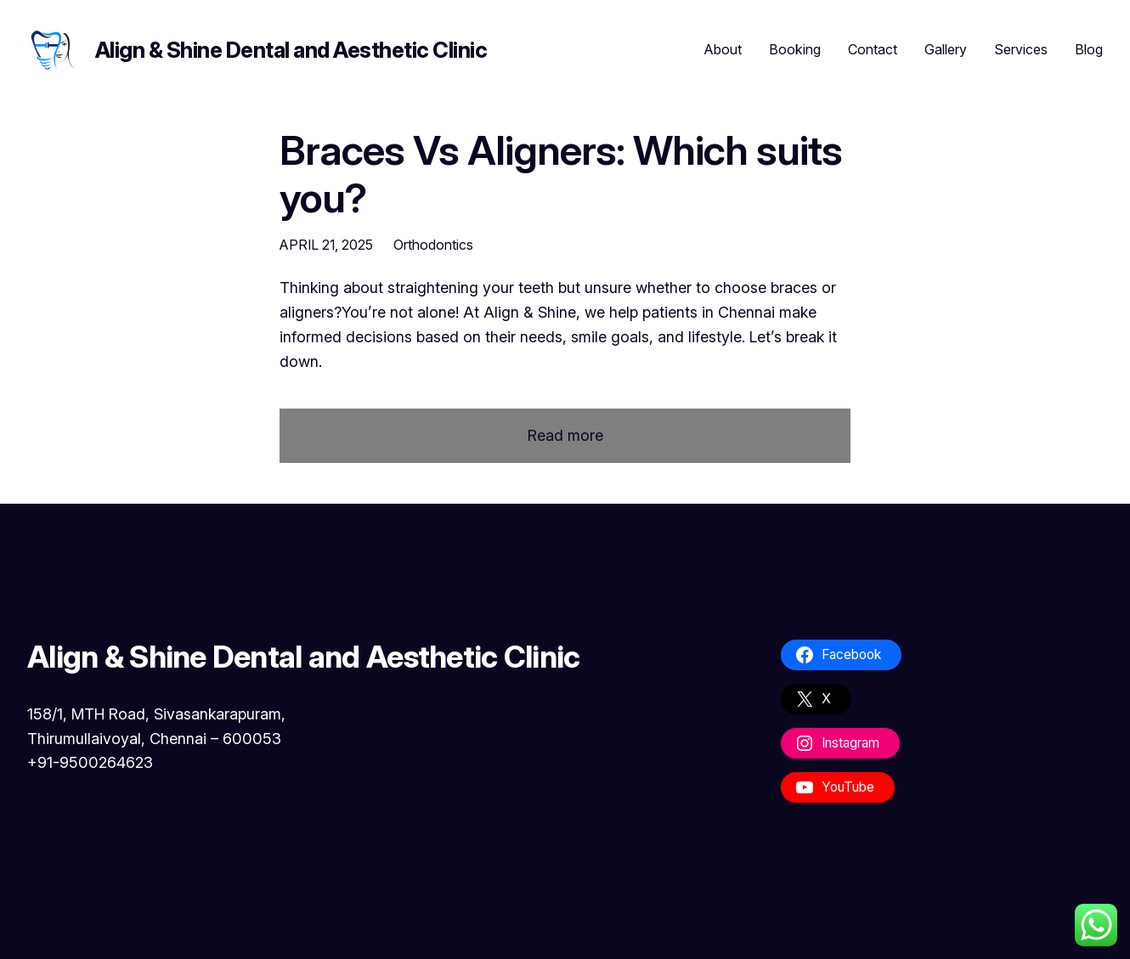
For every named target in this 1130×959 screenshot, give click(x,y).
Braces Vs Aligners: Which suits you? (561, 173)
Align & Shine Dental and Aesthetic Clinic (291, 50)
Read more (565, 436)
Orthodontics (433, 244)
